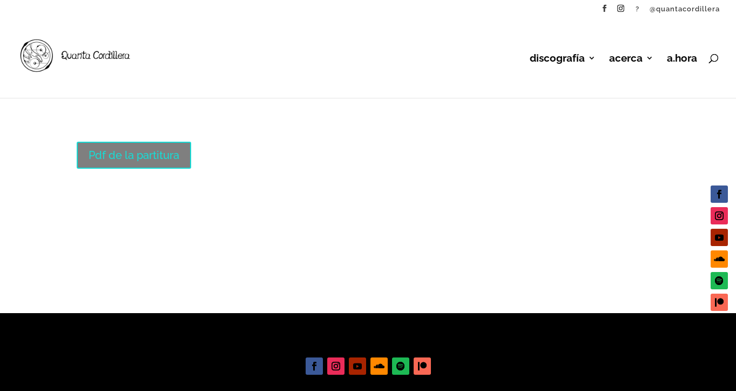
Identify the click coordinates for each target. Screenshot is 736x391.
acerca (626, 59)
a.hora (682, 59)
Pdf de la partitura (134, 155)
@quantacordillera (685, 9)
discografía (557, 59)
